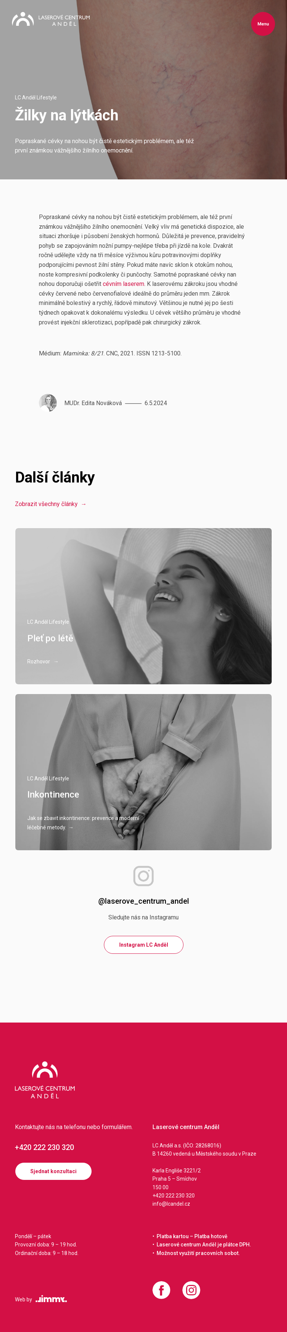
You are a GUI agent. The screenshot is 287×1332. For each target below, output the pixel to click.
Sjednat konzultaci (53, 1171)
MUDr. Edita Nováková (93, 403)
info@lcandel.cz (171, 1204)
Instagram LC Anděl (143, 945)
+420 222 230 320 (44, 1147)
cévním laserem (123, 283)
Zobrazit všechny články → (51, 504)
